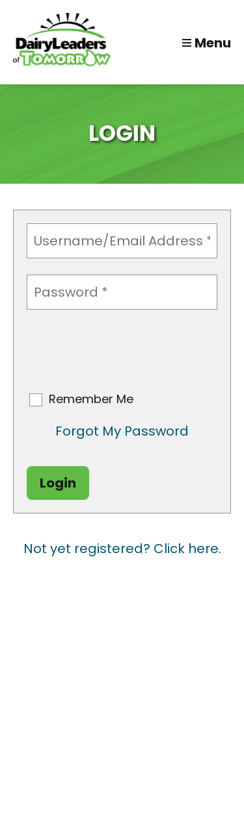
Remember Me (91, 399)
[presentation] (125, 351)
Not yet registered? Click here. (122, 548)
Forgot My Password (122, 431)
